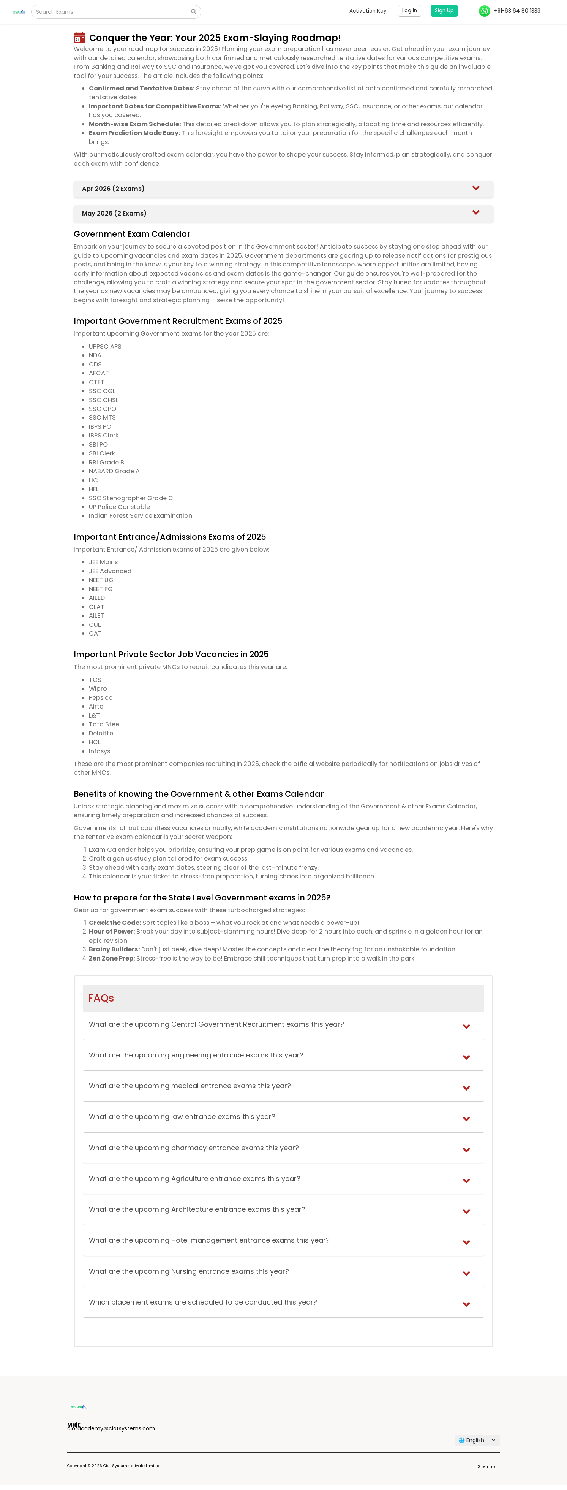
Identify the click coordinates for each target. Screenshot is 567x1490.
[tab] (283, 189)
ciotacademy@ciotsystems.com (111, 1428)
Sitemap (486, 1466)
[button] (285, 188)
